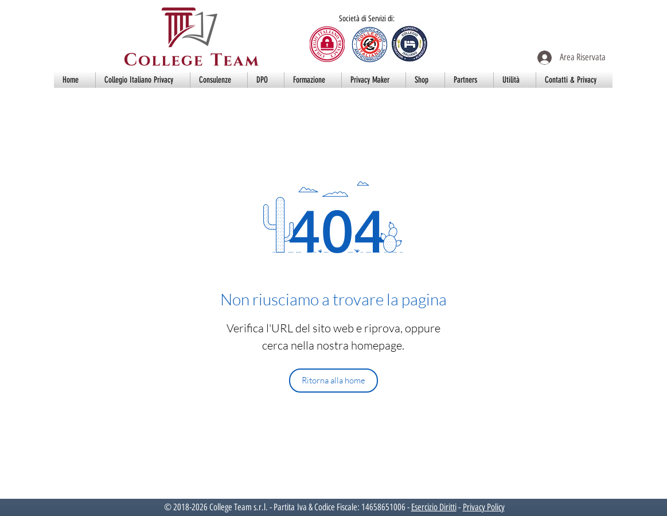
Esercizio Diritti (434, 507)
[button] (143, 80)
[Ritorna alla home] (333, 380)
